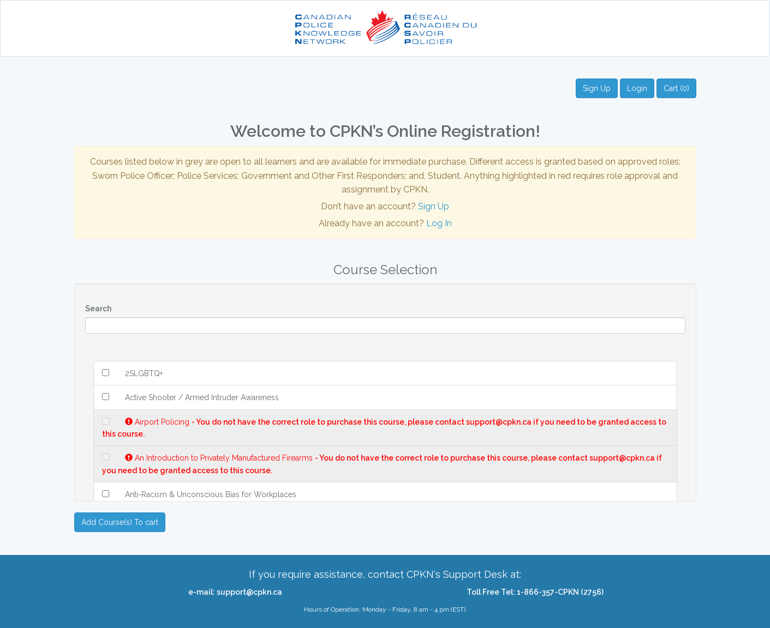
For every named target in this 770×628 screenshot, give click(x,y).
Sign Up (597, 88)
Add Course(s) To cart (119, 522)
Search (98, 308)
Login (637, 88)
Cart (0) (676, 88)
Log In (439, 223)
